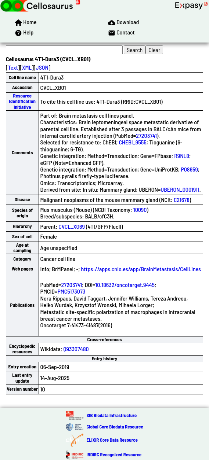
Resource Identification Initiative (22, 101)
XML (27, 67)
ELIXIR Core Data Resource (111, 440)
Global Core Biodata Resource (114, 427)
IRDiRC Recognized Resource (113, 454)
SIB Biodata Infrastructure (111, 415)
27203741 (146, 135)
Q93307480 (76, 348)
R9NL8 (181, 155)
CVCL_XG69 (71, 226)
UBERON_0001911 (180, 189)
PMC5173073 (71, 291)
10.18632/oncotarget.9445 (125, 284)
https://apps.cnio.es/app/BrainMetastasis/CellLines (141, 268)
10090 (140, 209)
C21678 (182, 199)
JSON (42, 67)
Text (13, 67)
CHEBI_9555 (133, 142)
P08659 (189, 169)
